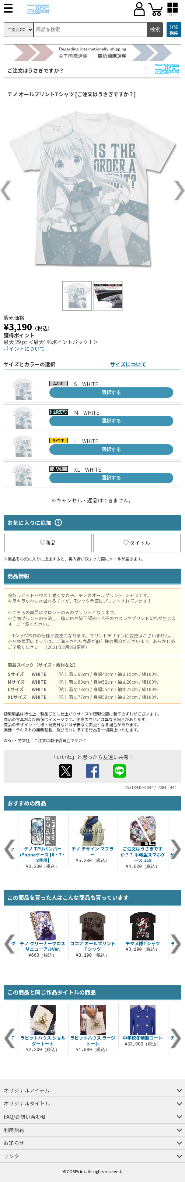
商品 (48, 543)
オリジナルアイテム (27, 1090)
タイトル (137, 543)
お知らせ (14, 1142)
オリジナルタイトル (27, 1103)
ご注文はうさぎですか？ (35, 70)
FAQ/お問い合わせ (25, 1116)
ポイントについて (24, 348)
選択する (111, 392)
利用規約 (14, 1130)
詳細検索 (174, 30)
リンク (11, 1156)
